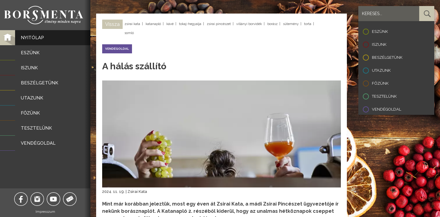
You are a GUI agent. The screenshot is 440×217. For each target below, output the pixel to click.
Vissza (112, 24)
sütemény (291, 24)
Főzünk (380, 83)
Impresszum (45, 212)
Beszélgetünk (387, 57)
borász (272, 24)
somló (129, 33)
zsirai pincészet (219, 24)
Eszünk (380, 31)
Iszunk (379, 44)
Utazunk (381, 70)
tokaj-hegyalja (190, 24)
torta (307, 24)
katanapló (153, 24)
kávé (170, 24)
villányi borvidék (249, 24)
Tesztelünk (384, 96)
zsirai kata (132, 24)
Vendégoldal (386, 109)
